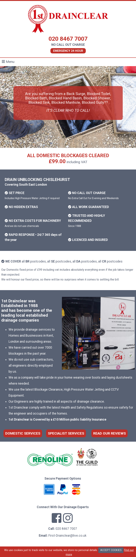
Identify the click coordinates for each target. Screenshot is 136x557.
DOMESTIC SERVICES (22, 433)
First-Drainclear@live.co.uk (67, 535)
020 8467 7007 (68, 38)
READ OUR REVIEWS (109, 433)
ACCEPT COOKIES (111, 550)
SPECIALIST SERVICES (66, 433)
